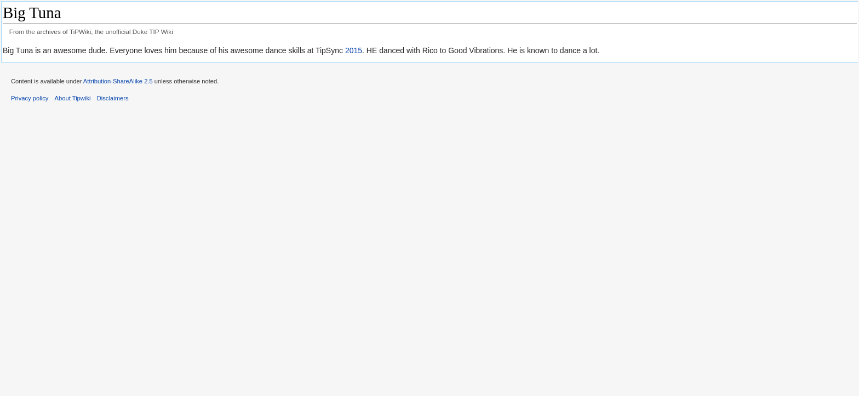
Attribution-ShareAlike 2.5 (118, 81)
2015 (353, 50)
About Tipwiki (73, 98)
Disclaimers (113, 98)
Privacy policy (29, 98)
